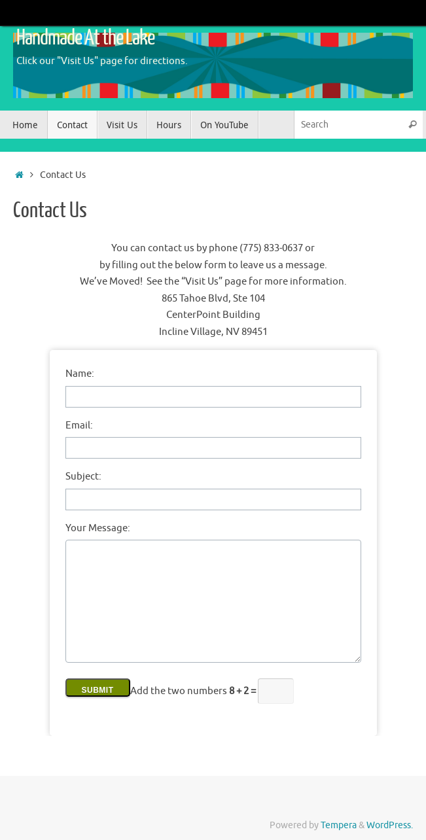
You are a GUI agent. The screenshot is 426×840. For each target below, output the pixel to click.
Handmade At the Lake (85, 38)
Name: (79, 374)
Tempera (339, 825)
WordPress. (389, 825)
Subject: (83, 476)
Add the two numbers (194, 691)
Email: (79, 425)
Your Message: (97, 528)
